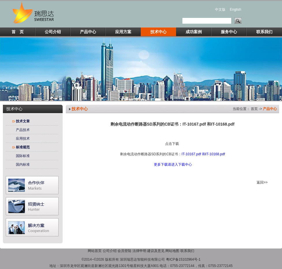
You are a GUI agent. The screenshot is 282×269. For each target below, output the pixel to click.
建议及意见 (156, 251)
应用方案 (123, 31)
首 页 (18, 31)
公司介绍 (53, 31)
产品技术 (23, 130)
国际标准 (23, 156)
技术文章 (23, 121)
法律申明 (139, 251)
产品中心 (88, 31)
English (235, 10)
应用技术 (23, 139)
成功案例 (194, 31)
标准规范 (23, 147)
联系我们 (264, 31)
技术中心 (158, 31)
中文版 (220, 10)
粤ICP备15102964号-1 (183, 259)
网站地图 (172, 251)
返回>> (262, 182)
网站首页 (95, 251)
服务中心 (229, 31)
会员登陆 (124, 251)
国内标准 (23, 164)
